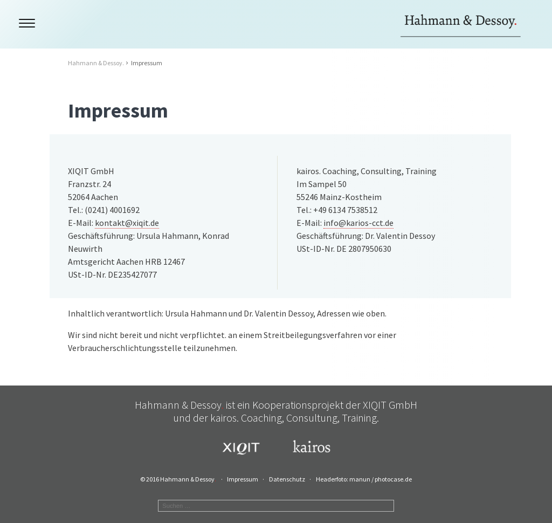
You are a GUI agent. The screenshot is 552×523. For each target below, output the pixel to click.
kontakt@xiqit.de (127, 222)
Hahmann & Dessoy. (96, 63)
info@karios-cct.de (358, 222)
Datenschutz (287, 479)
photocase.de (393, 479)
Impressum (242, 479)
